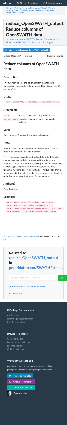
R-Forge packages (15, 345)
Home (9, 8)
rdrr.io (7, 3)
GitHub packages (15, 349)
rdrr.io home (13, 315)
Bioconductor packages (18, 342)
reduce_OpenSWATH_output (33, 257)
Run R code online (16, 321)
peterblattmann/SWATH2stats (35, 267)
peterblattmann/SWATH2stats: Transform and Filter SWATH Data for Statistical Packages (32, 41)
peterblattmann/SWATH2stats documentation (21, 236)
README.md (15, 293)
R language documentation (20, 318)
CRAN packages (15, 338)
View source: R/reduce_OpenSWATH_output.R (27, 50)
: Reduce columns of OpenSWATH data (30, 11)
